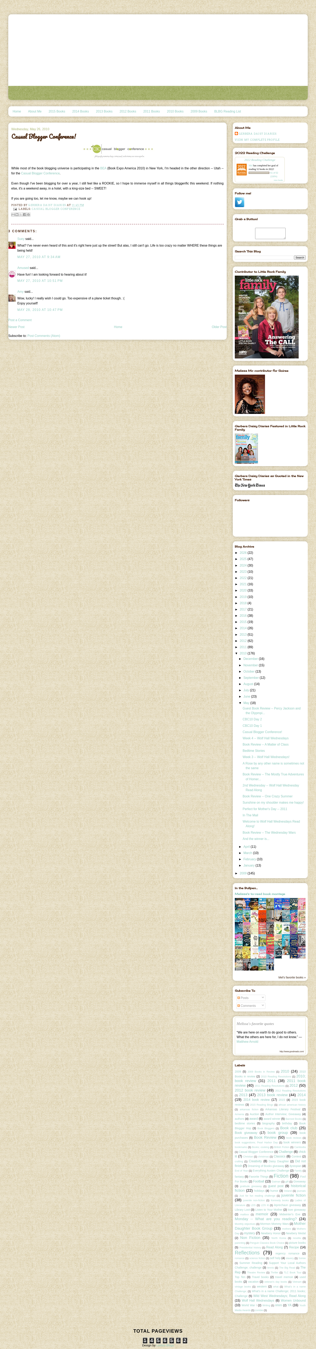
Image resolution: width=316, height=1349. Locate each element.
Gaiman (276, 1181)
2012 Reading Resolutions (290, 1090)
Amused (23, 268)
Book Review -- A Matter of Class (266, 744)
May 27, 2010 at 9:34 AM (39, 257)
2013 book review (272, 1095)
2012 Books (128, 111)
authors (239, 1118)
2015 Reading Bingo (261, 1104)
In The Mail (250, 815)
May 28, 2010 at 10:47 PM (40, 309)
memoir (262, 1214)
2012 (243, 641)
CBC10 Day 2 (252, 719)
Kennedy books (280, 1200)
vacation (253, 1281)
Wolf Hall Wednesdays (258, 1300)
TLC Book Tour (292, 1272)
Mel (251, 165)
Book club (288, 1128)
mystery (249, 1233)
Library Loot (242, 1209)
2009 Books (199, 111)
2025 (243, 559)
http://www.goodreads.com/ (292, 1051)
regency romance (287, 1253)
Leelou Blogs (165, 1345)
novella (297, 1238)
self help (275, 1258)
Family (298, 1170)
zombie (259, 1310)
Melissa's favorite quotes (255, 1024)
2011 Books (151, 111)
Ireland (288, 1191)
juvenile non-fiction (254, 1200)
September (251, 677)
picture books (297, 1242)
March (248, 853)
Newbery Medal (296, 1233)
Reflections (247, 1252)
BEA (103, 168)
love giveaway (297, 1209)
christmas (263, 1156)
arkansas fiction (249, 1109)
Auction (254, 1114)
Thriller (274, 1272)
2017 (243, 609)
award (253, 1118)
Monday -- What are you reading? (266, 1219)
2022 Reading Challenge (259, 159)
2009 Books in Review (261, 1071)
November (251, 665)
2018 (243, 603)
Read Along (274, 1247)
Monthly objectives (245, 1224)
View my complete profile (257, 139)
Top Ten (240, 1277)
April (247, 846)
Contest (296, 1156)
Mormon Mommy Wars (274, 1223)
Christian (248, 1156)
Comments (246, 1005)
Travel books (260, 1277)
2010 (243, 653)
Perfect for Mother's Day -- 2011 (265, 809)
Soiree (302, 1258)
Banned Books (294, 1119)
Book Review (265, 1137)
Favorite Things (259, 1176)
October (249, 671)
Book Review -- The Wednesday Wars (269, 832)
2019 (243, 597)
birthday (287, 1123)
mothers (286, 1228)
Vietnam (297, 1281)
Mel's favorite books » (292, 977)
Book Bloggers (265, 1128)
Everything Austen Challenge (271, 1170)
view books (278, 180)
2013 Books (104, 111)
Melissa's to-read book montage (260, 894)
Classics (279, 1156)
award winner (272, 1118)
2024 (243, 565)
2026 (243, 552)
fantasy (239, 1176)
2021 (243, 584)
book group (278, 1132)
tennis (270, 1267)
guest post (275, 1186)
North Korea (278, 1238)
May (246, 703)
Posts (242, 998)
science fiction (257, 1258)
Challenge (286, 1151)
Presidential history (250, 1247)
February (250, 859)
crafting (239, 1161)
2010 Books (175, 111)
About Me (35, 111)
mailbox (244, 1214)
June (247, 696)
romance (240, 1258)
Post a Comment (20, 320)
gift (287, 1181)
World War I (249, 1305)
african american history (292, 1104)
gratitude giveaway (251, 1186)
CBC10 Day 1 (252, 725)
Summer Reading (250, 1263)
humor (274, 1190)
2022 (243, 578)
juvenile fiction (293, 1195)
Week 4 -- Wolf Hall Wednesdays (266, 738)
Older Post (219, 327)
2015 (243, 622)
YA (290, 1305)
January (249, 865)
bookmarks (241, 1147)
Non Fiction (250, 1237)
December (251, 658)
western (262, 1286)
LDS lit (265, 1205)
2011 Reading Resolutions (270, 1085)
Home (17, 111)
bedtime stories (245, 1123)
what (275, 1286)
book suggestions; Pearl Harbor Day (256, 1142)
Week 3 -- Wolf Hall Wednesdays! (266, 757)
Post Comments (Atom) (43, 336)
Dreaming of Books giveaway (266, 1166)
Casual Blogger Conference (40, 173)
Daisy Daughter (279, 1161)
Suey (21, 239)
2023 (243, 571)
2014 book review (256, 1099)
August (248, 684)
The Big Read (287, 1267)
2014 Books (80, 111)
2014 (243, 628)
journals (301, 1191)
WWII (278, 1305)
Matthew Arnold (247, 1041)
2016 (243, 615)
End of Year (241, 1170)
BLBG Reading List (227, 111)
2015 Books (57, 111)
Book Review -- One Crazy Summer (268, 796)
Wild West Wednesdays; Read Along (279, 1296)
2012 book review (250, 1090)
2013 (243, 634)
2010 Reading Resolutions (276, 1076)
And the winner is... (256, 839)
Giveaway (299, 1181)
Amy (20, 291)
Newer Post (16, 327)
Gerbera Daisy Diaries (257, 133)
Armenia (239, 1114)
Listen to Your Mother (269, 1209)
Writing (266, 1305)
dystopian (295, 1166)
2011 (243, 647)
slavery (290, 1258)
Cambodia (300, 1147)
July (246, 690)
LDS (253, 1205)
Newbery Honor (271, 1233)
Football (258, 1181)
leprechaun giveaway (287, 1205)
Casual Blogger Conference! (262, 732)
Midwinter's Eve (290, 1214)
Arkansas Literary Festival (282, 1109)
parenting (240, 1243)
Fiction (281, 1176)
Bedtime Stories (254, 750)
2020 (243, 590)
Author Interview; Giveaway (283, 1114)
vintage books (243, 1286)
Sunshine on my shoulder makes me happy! (273, 802)
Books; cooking (260, 1147)
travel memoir (284, 1277)
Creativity (255, 1161)
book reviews (293, 1137)
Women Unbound (293, 1300)
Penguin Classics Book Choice (267, 1243)
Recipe (294, 1247)
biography (268, 1123)
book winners (292, 1142)
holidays (259, 1190)
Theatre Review (256, 1272)
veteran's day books (275, 1281)
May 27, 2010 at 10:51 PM (40, 280)
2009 (243, 873)
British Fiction (281, 1147)
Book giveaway (246, 1132)
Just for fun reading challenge (257, 1195)
